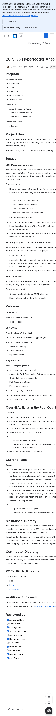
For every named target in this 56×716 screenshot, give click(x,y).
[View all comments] (49, 696)
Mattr (11, 585)
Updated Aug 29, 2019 (39, 43)
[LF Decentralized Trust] (15, 35)
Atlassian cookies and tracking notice (20, 15)
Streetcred (14, 589)
